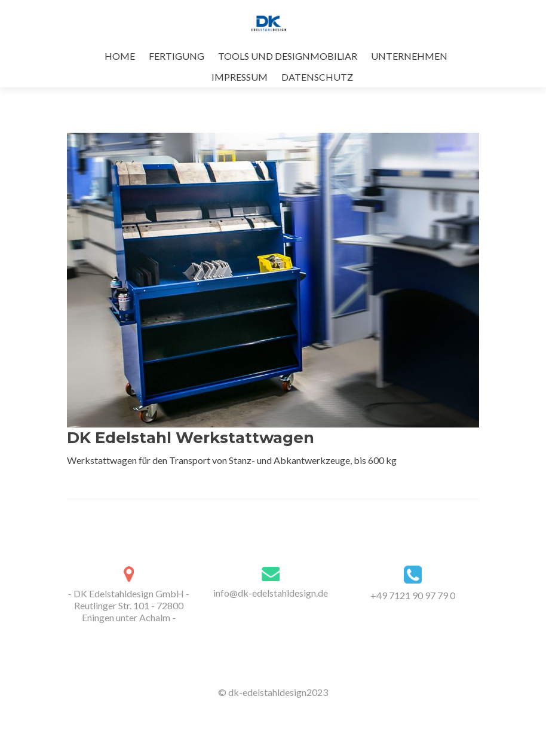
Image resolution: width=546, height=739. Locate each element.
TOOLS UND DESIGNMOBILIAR (287, 56)
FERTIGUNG (176, 56)
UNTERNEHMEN (409, 56)
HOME (120, 56)
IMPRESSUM (239, 77)
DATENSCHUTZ (317, 77)
